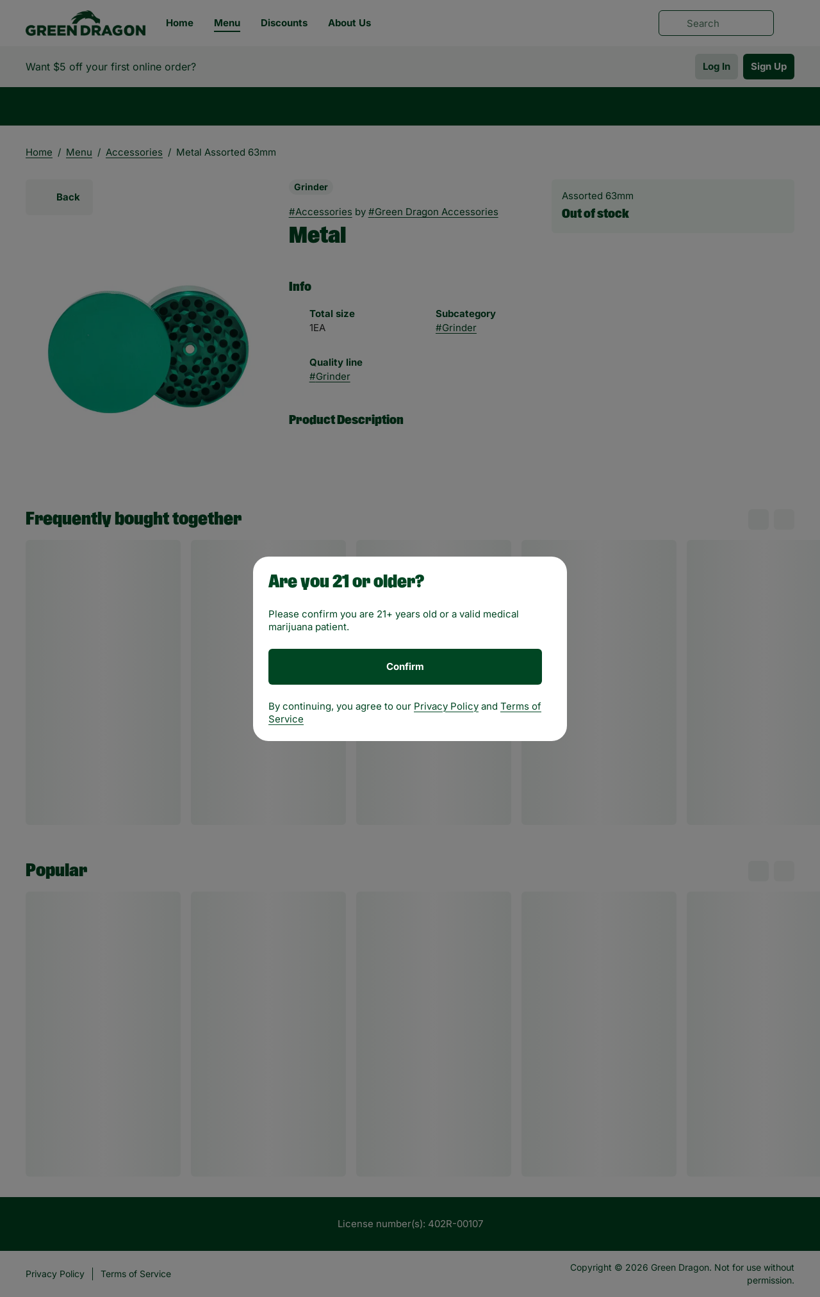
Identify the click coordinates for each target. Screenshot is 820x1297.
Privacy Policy (446, 706)
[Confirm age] (405, 667)
